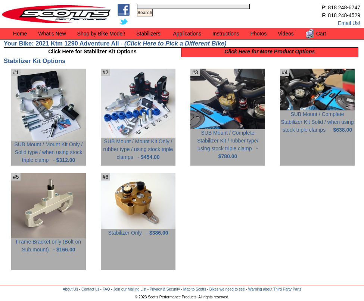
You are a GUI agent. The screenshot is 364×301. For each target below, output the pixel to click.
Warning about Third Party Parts (274, 289)
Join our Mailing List (129, 289)
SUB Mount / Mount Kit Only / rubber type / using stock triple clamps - (138, 146)
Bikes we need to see (227, 289)
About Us (70, 289)
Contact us (90, 289)
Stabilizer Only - (138, 230)
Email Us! (349, 23)
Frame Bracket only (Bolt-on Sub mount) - (48, 243)
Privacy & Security (165, 289)
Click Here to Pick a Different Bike (175, 43)
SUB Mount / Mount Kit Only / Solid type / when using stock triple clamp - (48, 149)
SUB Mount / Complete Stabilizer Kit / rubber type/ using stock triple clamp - (227, 141)
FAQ (106, 289)
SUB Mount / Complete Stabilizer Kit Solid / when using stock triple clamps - (317, 119)
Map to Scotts (194, 289)
